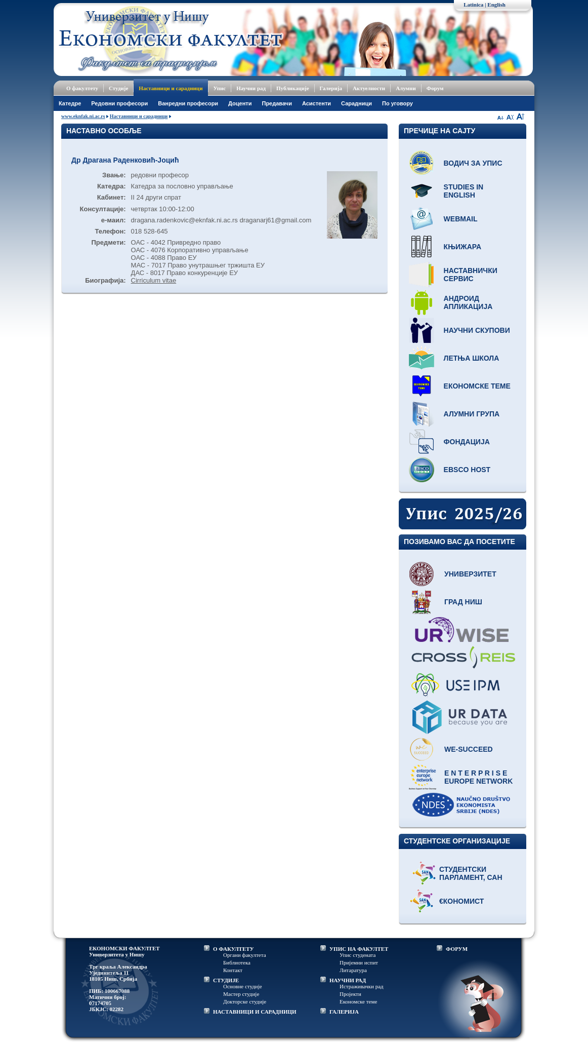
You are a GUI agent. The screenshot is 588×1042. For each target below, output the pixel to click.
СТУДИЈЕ (226, 980)
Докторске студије (244, 1001)
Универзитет (470, 574)
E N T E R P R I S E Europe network (478, 777)
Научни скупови (477, 330)
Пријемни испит (359, 962)
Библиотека (236, 962)
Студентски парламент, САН (470, 873)
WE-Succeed (468, 749)
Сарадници (356, 103)
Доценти (239, 103)
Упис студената (357, 955)
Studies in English (464, 191)
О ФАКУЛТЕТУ (233, 949)
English (496, 5)
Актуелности (369, 88)
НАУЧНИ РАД (347, 980)
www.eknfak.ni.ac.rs (83, 116)
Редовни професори (119, 103)
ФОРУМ (457, 949)
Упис (220, 88)
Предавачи (276, 103)
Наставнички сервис (470, 274)
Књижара (462, 247)
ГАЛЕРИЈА (344, 1012)
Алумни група (472, 414)
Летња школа (471, 358)
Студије (118, 88)
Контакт (232, 970)
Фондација (467, 442)
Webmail (461, 219)
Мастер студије (241, 994)
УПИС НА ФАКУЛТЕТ (358, 949)
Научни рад (251, 88)
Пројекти (350, 994)
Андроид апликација (468, 302)
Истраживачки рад (362, 986)
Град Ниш (463, 602)
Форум (435, 88)
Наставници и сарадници (170, 88)
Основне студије (242, 986)
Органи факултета (244, 955)
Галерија (331, 88)
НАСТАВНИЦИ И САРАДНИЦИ (255, 1012)
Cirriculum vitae (154, 280)
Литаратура (353, 970)
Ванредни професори (188, 103)
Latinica (473, 5)
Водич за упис (473, 163)
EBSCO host (467, 470)
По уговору (397, 103)
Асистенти (316, 103)
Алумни (406, 88)
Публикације (292, 88)
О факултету (82, 88)
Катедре (70, 103)
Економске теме (477, 386)
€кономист (461, 901)
